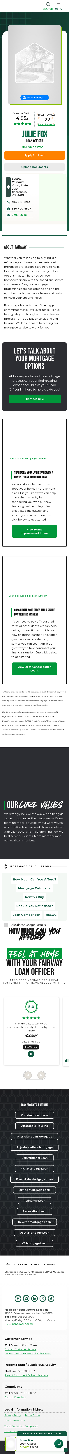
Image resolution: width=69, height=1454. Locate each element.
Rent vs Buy (34, 897)
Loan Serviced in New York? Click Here (28, 1353)
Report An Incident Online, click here (26, 1375)
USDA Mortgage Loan (34, 1232)
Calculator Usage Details (28, 925)
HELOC (51, 915)
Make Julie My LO (36, 97)
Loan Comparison (26, 915)
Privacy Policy (12, 1415)
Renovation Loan (34, 1211)
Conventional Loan (35, 1158)
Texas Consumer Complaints (21, 1426)
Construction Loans (34, 1115)
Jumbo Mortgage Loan (34, 1190)
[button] (58, 6)
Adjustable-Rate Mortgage (35, 1147)
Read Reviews (46, 124)
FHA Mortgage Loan (34, 1168)
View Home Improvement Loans (34, 531)
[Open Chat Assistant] (58, 1443)
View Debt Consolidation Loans (34, 668)
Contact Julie (35, 399)
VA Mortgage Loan (34, 1243)
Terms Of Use (32, 1415)
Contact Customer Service (20, 1349)
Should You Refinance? (34, 906)
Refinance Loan (34, 1200)
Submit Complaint (15, 1397)
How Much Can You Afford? (34, 879)
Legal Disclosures (14, 1420)
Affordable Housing (34, 1126)
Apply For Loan (34, 155)
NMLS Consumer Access (19, 1324)
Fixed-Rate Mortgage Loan (34, 1179)
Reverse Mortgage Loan (34, 1222)
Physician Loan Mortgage (34, 1136)
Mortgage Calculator (34, 888)
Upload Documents (34, 167)
